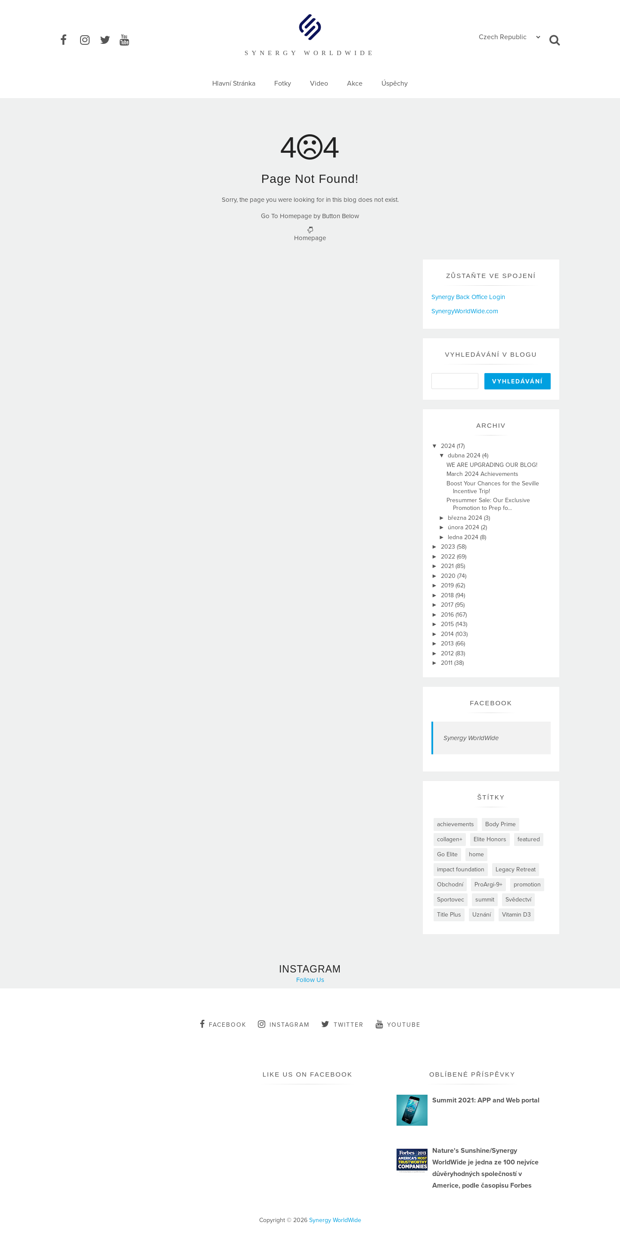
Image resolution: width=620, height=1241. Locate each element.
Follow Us (310, 980)
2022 (449, 556)
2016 (448, 614)
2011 (447, 663)
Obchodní (450, 884)
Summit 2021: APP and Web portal (485, 1100)
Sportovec (450, 899)
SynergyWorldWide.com (464, 311)
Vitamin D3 (516, 914)
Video (319, 83)
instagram (284, 1024)
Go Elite (447, 854)
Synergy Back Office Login (468, 297)
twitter (342, 1024)
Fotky (282, 83)
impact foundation (460, 869)
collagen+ (449, 839)
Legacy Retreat (516, 869)
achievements (455, 824)
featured (529, 839)
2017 (448, 604)
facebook (223, 1024)
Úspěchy (394, 83)
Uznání (481, 914)
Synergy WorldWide (471, 738)
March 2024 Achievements (482, 474)
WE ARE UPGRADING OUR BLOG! (491, 465)
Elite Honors (490, 839)
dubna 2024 (465, 455)
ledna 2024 (464, 537)
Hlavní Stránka (233, 83)
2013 (448, 643)
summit (484, 899)
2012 (448, 653)
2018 (448, 595)
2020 (449, 576)
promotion (527, 884)
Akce (355, 83)
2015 (448, 624)
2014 (448, 634)
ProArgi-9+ (488, 884)
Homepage (310, 238)
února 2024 (464, 527)
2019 (448, 585)
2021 (448, 566)
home (476, 854)
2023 (449, 546)
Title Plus (449, 914)
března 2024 (466, 518)
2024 (449, 446)
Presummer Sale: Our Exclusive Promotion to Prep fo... (488, 504)
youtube (398, 1024)
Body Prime (500, 824)
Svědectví (518, 899)
